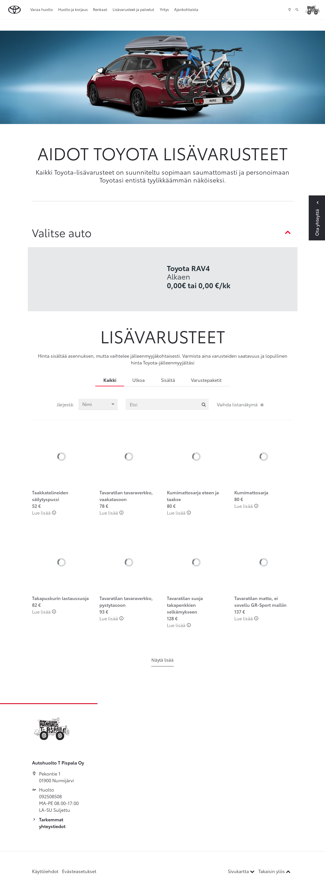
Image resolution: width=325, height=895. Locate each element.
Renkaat (100, 9)
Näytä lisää (162, 660)
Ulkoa (138, 380)
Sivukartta (242, 871)
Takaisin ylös (274, 871)
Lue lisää (44, 512)
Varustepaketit (206, 380)
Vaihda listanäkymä (240, 404)
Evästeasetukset (79, 871)
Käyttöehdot (45, 871)
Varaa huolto (41, 9)
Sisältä (168, 380)
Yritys (164, 9)
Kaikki (109, 380)
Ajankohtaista (186, 9)
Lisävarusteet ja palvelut (133, 9)
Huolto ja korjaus (73, 9)
